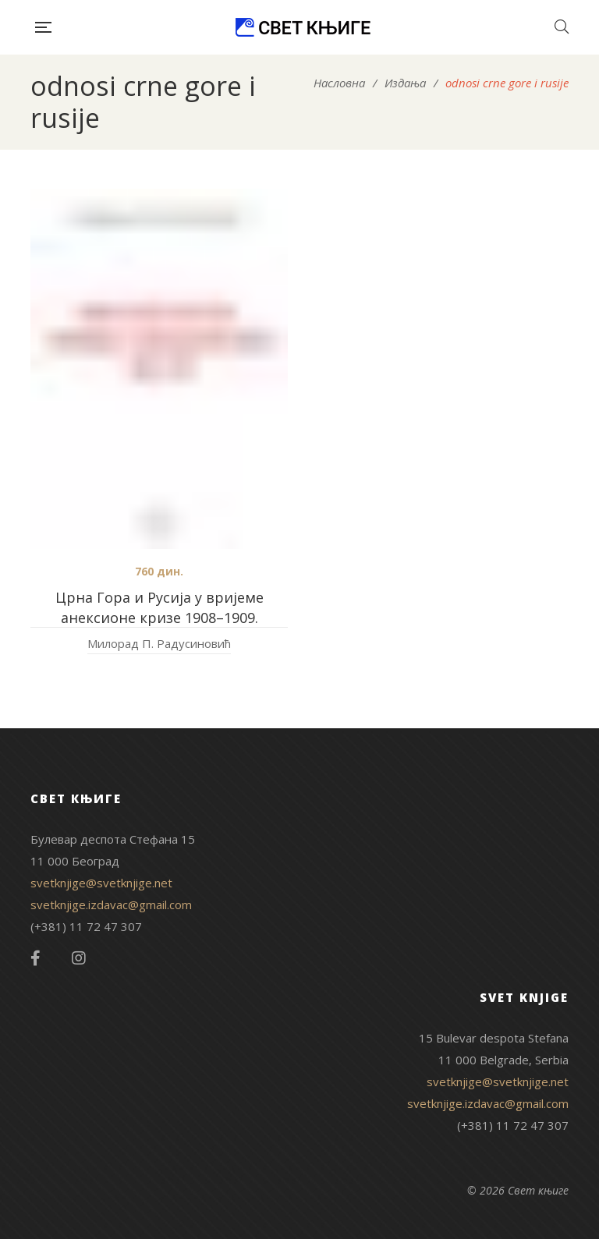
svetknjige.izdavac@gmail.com (111, 904)
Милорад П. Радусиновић (159, 643)
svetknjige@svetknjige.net (101, 882)
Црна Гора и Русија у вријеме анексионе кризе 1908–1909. (159, 607)
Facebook (35, 958)
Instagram (79, 958)
